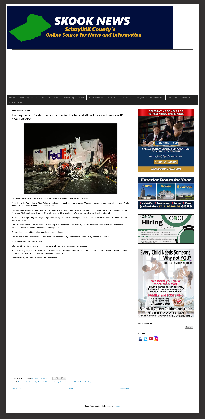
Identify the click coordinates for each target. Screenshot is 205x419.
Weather (46, 97)
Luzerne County (53, 382)
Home (12, 97)
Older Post (124, 389)
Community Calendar (28, 97)
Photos (81, 97)
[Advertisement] (55, 70)
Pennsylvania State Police (74, 382)
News (62, 382)
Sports (57, 97)
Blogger (117, 406)
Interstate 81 (42, 382)
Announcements (96, 97)
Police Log (69, 97)
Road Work (112, 97)
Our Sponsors (15, 102)
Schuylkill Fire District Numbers (149, 97)
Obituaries (126, 97)
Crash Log (22, 382)
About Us (186, 97)
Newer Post (16, 389)
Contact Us (173, 97)
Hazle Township (31, 382)
